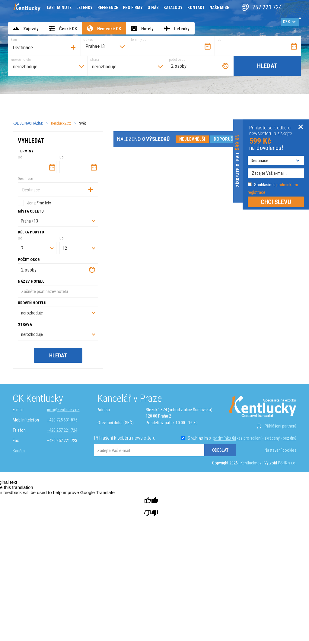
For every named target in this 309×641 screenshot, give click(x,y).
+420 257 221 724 (62, 430)
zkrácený (272, 438)
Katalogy (173, 7)
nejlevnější (192, 139)
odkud (88, 39)
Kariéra (19, 451)
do (219, 39)
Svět (82, 123)
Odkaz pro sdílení (246, 438)
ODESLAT (220, 450)
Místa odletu (31, 211)
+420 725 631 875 (62, 420)
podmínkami (224, 438)
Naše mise (219, 7)
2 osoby (178, 66)
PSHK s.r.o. (287, 462)
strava (94, 59)
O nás (153, 7)
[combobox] (44, 46)
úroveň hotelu (21, 59)
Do (61, 157)
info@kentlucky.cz (63, 409)
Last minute (59, 7)
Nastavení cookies (280, 450)
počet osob (177, 59)
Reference (107, 7)
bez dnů (289, 438)
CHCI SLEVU (276, 202)
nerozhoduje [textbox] (25, 66)
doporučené (227, 139)
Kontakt (196, 7)
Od (20, 157)
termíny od (139, 39)
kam (14, 39)
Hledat (267, 66)
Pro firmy (133, 7)
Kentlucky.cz (61, 123)
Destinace (25, 178)
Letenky (84, 7)
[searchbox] (40, 47)
